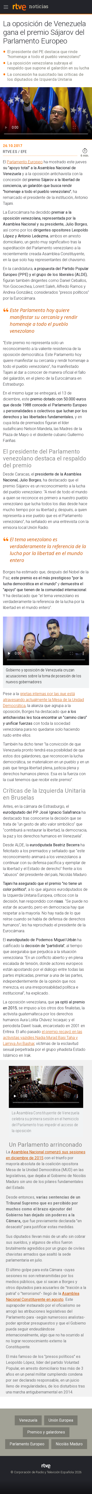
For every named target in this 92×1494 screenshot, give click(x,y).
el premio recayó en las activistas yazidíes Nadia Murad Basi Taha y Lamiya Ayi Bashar (42, 1037)
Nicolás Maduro (69, 1444)
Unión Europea (61, 1420)
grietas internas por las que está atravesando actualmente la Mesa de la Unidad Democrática (43, 699)
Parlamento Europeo (25, 162)
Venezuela (28, 1420)
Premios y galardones (46, 1432)
